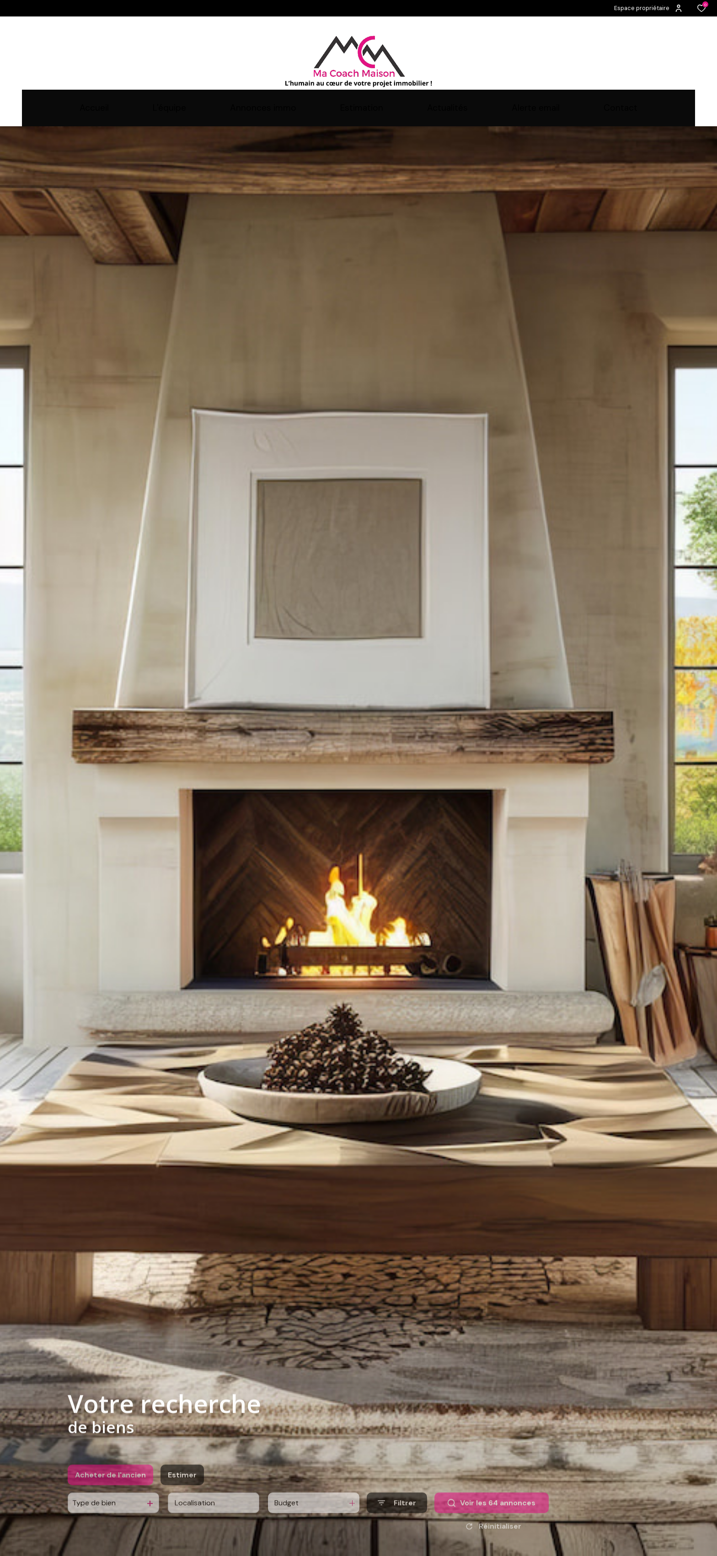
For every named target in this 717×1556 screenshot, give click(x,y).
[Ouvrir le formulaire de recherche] (397, 1516)
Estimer (182, 1488)
